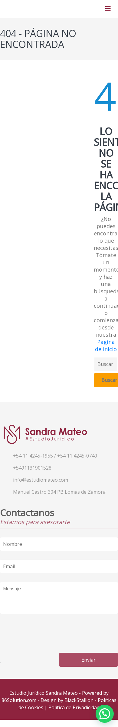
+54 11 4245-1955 (33, 455)
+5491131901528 (32, 467)
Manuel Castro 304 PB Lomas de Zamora (59, 492)
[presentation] (46, 632)
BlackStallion (78, 700)
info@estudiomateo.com (40, 480)
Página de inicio (106, 345)
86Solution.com (19, 700)
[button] (105, 714)
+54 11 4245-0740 (77, 455)
